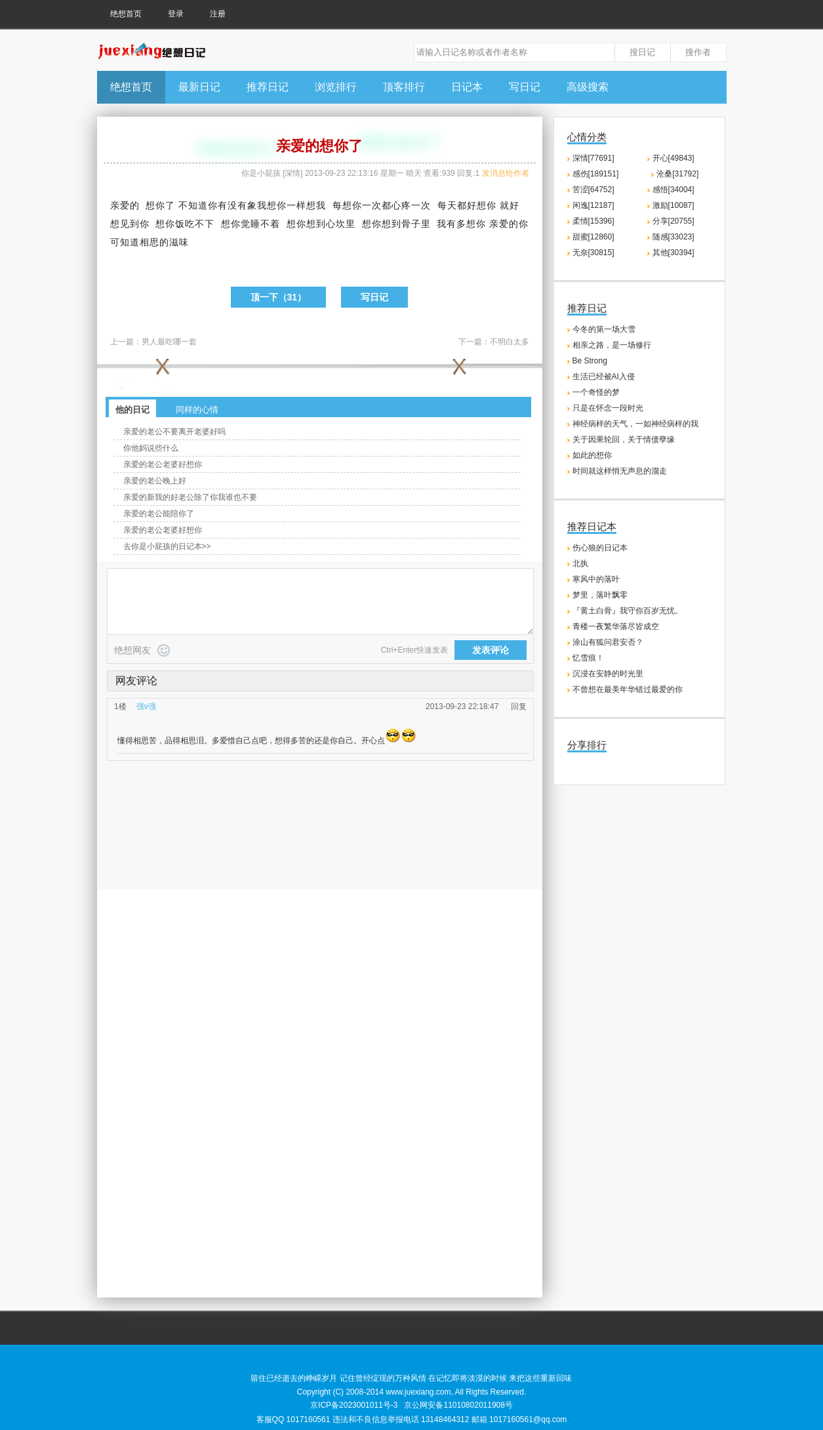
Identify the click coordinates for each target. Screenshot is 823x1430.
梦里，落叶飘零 (600, 595)
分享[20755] (673, 221)
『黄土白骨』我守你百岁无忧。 (627, 610)
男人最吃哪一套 (169, 341)
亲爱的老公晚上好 (154, 480)
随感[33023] (673, 236)
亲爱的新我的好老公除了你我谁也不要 (190, 497)
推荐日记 (268, 86)
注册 (218, 13)
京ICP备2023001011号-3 (353, 1405)
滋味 (179, 242)
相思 (149, 242)
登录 (176, 13)
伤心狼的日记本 (600, 547)
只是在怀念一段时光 (607, 408)
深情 (292, 173)
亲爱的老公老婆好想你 (162, 464)
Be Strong (589, 360)
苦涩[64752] (593, 189)
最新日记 (199, 86)
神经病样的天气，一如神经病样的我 (635, 423)
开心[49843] (673, 158)
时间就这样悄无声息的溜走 (619, 471)
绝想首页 (126, 13)
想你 (155, 205)
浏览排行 (336, 86)
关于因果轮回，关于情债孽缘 (623, 439)
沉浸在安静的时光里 (607, 673)
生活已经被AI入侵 (603, 376)
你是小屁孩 (261, 173)
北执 (580, 563)
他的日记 (132, 410)
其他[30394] (673, 252)
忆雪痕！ (588, 658)
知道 (198, 205)
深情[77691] (593, 158)
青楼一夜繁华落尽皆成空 (615, 626)
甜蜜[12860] (593, 236)
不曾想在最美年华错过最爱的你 (627, 689)
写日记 (524, 86)
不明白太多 (509, 341)
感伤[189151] (595, 173)
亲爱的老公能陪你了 (158, 513)
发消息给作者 (505, 173)
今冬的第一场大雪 (603, 329)
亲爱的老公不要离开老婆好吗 (174, 431)
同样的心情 (197, 410)
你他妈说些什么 (150, 448)
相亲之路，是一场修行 (611, 345)
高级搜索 (588, 86)
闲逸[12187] (593, 205)
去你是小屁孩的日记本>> (167, 546)
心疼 (401, 205)
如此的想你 (592, 455)
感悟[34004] (673, 189)
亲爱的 (125, 205)
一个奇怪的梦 (596, 392)
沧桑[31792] (677, 173)
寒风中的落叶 (596, 579)
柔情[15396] (593, 221)
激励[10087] (673, 205)
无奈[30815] (593, 252)
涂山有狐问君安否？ (607, 642)
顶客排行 (404, 86)
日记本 (467, 86)
